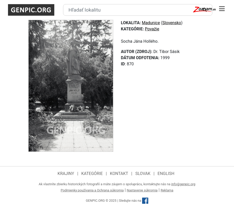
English (166, 173)
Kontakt (119, 173)
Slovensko (171, 22)
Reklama (167, 190)
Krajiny (66, 173)
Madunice (151, 22)
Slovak (143, 173)
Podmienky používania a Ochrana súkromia (92, 190)
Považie (152, 28)
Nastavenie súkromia (142, 190)
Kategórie (92, 173)
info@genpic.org (183, 184)
